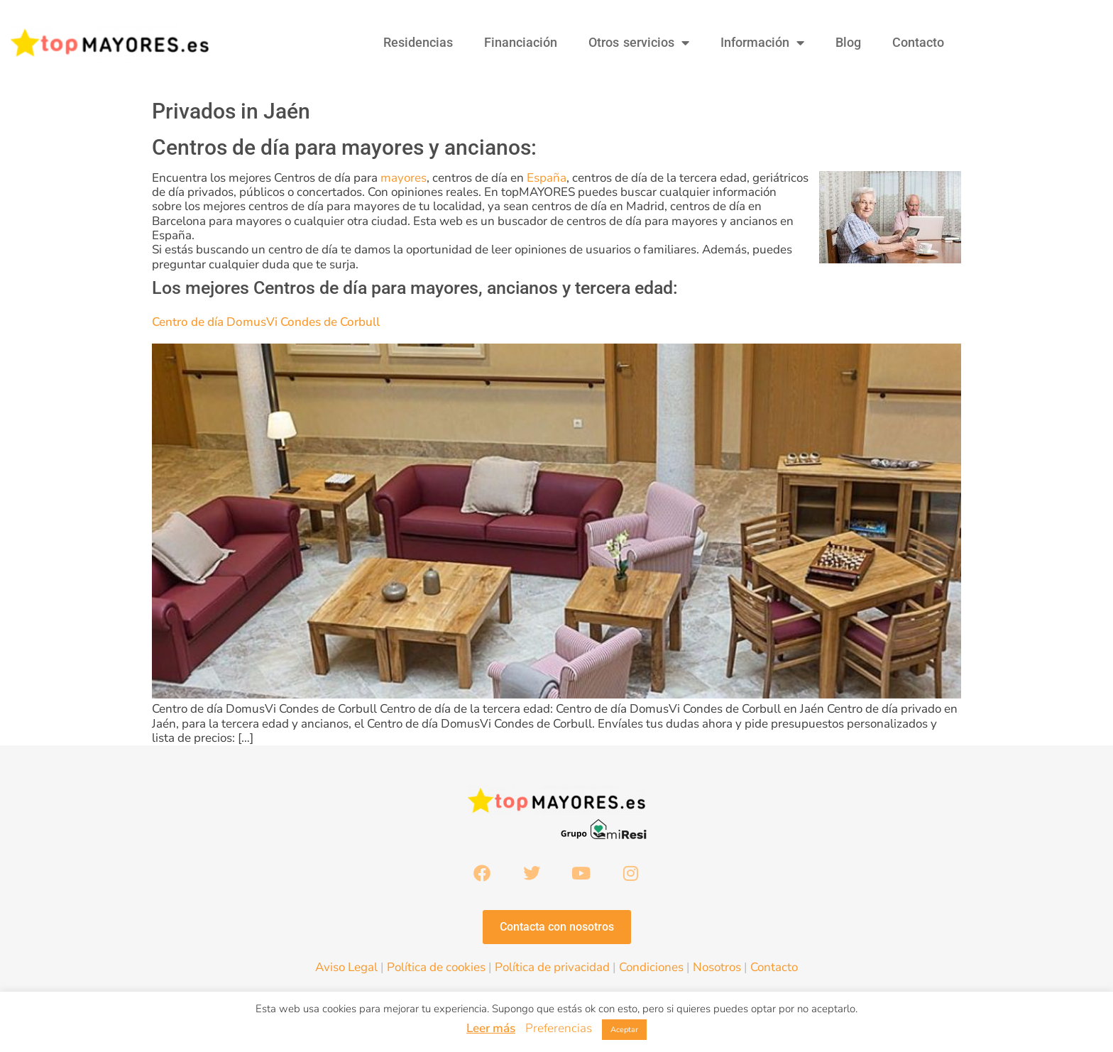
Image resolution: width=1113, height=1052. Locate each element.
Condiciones (651, 968)
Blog (848, 42)
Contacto (918, 42)
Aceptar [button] (624, 1029)
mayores (403, 178)
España (546, 178)
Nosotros (717, 968)
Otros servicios (638, 42)
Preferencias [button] (558, 1028)
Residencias (418, 42)
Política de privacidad (552, 968)
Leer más (490, 1028)
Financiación (520, 42)
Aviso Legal (346, 968)
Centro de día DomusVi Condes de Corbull (266, 322)
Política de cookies (436, 968)
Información (762, 42)
